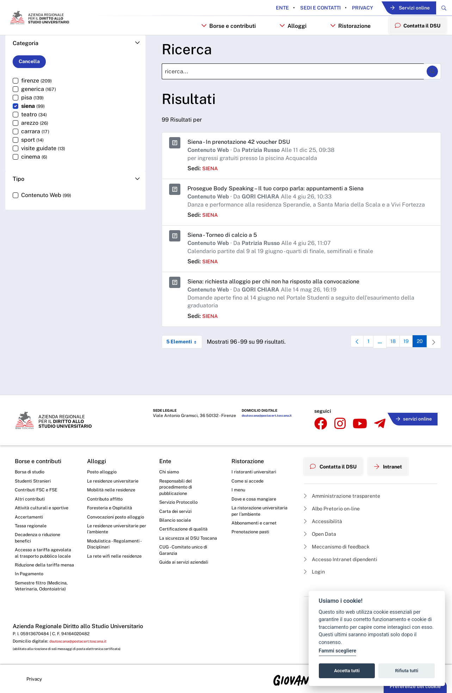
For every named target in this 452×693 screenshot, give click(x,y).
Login (315, 552)
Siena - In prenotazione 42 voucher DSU (244, 163)
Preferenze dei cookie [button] (415, 686)
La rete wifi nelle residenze (117, 549)
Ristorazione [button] (345, 44)
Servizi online (399, 8)
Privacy (343, 8)
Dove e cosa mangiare (256, 480)
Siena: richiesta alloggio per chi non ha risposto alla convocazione (283, 302)
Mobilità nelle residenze (113, 470)
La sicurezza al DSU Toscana (181, 526)
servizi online (411, 399)
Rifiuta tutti (407, 670)
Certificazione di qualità (185, 513)
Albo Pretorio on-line (335, 484)
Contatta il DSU (336, 443)
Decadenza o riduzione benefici (40, 522)
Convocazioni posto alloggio (109, 503)
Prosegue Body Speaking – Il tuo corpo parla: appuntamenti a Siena (285, 209)
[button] (75, 64)
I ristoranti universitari (255, 451)
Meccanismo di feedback (341, 525)
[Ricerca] (293, 93)
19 (405, 365)
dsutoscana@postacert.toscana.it (264, 400)
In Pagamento (31, 575)
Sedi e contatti (301, 8)
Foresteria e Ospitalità (111, 489)
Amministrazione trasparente (346, 470)
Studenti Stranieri (34, 460)
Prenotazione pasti (252, 516)
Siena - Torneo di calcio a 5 (226, 256)
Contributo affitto (106, 480)
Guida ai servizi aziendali (186, 556)
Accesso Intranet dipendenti (345, 538)
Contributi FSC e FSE (38, 470)
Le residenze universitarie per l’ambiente (115, 519)
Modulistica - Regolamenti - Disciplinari (116, 536)
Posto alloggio (103, 451)
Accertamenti (30, 499)
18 (390, 365)
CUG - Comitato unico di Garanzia (185, 543)
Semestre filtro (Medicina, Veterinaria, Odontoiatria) (43, 589)
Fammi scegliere (338, 651)
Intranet (396, 443)
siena (210, 189)
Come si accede (249, 460)
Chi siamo (170, 451)
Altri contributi (31, 480)
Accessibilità (325, 498)
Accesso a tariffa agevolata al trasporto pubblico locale (40, 542)
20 (421, 365)
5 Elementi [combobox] (184, 363)
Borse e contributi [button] (223, 44)
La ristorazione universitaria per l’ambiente (261, 493)
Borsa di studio (31, 451)
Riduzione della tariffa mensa (39, 562)
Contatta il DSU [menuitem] (414, 44)
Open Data (322, 511)
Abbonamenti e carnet (256, 506)
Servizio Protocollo (180, 484)
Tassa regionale (32, 509)
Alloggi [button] (287, 44)
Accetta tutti (347, 670)
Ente (263, 8)
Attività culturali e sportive (44, 489)
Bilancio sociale (176, 503)
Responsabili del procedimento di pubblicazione (177, 467)
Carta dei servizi (177, 494)
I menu (239, 470)
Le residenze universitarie (115, 460)
